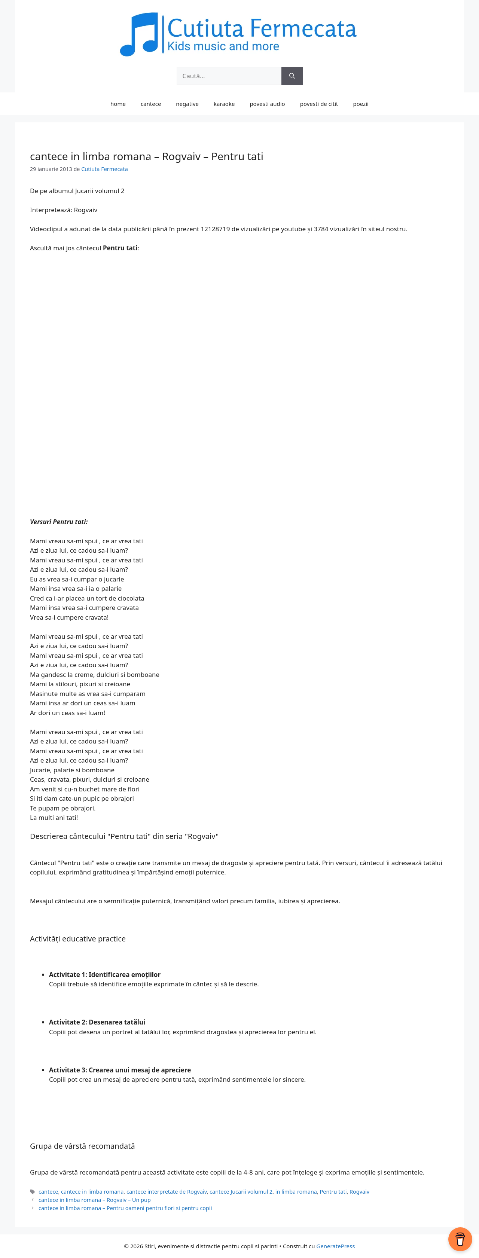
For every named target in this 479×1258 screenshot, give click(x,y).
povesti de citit (319, 103)
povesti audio (267, 103)
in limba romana (296, 1191)
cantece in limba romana (92, 1191)
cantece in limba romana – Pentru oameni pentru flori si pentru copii (125, 1208)
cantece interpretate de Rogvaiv (166, 1191)
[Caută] (292, 76)
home (118, 103)
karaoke (224, 103)
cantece (151, 103)
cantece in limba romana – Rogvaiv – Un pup (95, 1199)
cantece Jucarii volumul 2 (241, 1191)
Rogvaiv (359, 1191)
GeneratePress (335, 1246)
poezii (361, 103)
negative (187, 103)
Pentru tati (333, 1191)
